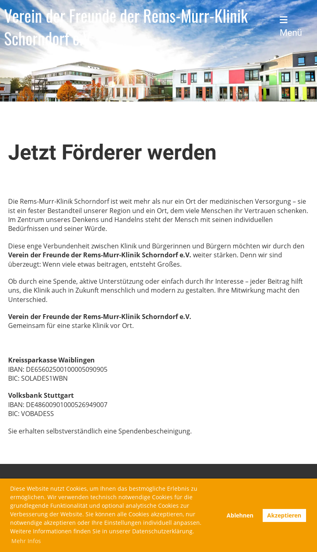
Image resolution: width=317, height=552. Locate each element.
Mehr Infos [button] (26, 541)
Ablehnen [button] (240, 515)
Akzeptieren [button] (284, 515)
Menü (291, 26)
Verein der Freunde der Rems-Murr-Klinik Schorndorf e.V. (126, 27)
